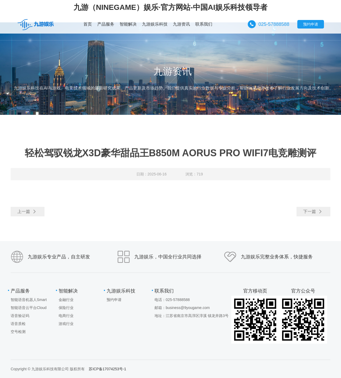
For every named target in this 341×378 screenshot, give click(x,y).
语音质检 (18, 324)
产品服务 (20, 291)
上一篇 (26, 214)
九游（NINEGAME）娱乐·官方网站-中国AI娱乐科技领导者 (170, 7)
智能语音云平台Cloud (29, 308)
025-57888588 (273, 24)
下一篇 (312, 214)
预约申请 (310, 24)
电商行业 (66, 316)
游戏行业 (66, 324)
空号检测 (18, 332)
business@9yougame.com (188, 308)
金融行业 (66, 300)
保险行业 (66, 308)
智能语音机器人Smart (29, 300)
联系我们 (164, 291)
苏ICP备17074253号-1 (107, 369)
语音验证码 (20, 316)
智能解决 (68, 291)
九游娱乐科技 (121, 291)
